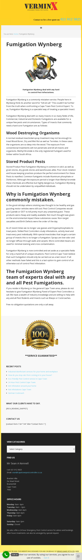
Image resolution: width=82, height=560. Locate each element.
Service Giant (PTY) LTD (66, 551)
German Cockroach (16, 393)
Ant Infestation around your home (22, 386)
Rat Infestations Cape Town (19, 389)
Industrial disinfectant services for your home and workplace (33, 371)
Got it (46, 557)
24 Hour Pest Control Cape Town (21, 382)
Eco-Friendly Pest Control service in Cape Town (27, 379)
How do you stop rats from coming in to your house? (30, 375)
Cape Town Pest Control (41, 6)
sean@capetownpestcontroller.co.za (27, 472)
